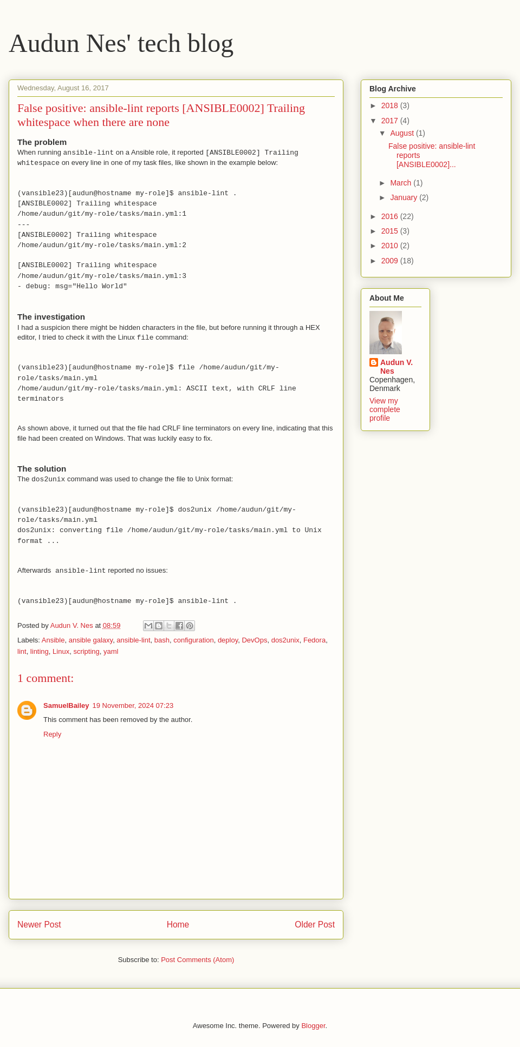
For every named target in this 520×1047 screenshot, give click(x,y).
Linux (61, 651)
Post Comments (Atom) (197, 960)
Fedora (314, 640)
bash (162, 640)
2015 (390, 231)
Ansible (53, 640)
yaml (110, 651)
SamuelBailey (66, 705)
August (402, 133)
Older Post (315, 924)
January (404, 197)
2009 (390, 260)
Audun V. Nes (396, 366)
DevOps (254, 640)
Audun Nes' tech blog (121, 43)
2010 (390, 245)
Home (178, 924)
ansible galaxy (91, 640)
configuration (193, 640)
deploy (228, 640)
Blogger (313, 1026)
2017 (390, 120)
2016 (390, 216)
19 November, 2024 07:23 (133, 705)
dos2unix (285, 640)
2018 (390, 105)
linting (39, 651)
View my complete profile (384, 409)
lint (22, 651)
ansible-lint (133, 640)
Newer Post (39, 924)
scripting (86, 651)
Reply (52, 734)
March (401, 182)
